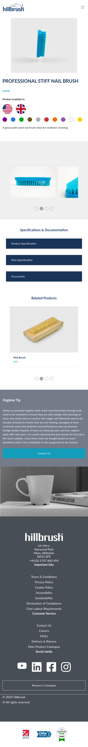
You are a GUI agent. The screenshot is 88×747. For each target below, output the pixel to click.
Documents (18, 276)
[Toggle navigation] (84, 7)
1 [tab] (36, 208)
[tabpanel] (33, 182)
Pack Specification (22, 259)
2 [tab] (41, 208)
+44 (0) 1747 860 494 (43, 560)
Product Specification (23, 243)
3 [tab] (46, 208)
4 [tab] (52, 208)
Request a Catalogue (44, 685)
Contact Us (44, 453)
